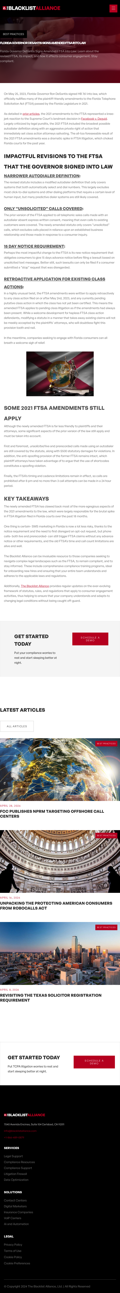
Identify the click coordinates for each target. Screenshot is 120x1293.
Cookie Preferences (17, 1263)
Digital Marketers (15, 1206)
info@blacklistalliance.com (20, 1130)
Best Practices (13, 34)
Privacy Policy (13, 1244)
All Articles (17, 726)
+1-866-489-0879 (14, 1137)
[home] (31, 8)
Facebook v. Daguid (94, 118)
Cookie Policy (13, 1256)
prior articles (31, 113)
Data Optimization (16, 1179)
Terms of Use (12, 1250)
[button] (112, 8)
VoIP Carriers (12, 1218)
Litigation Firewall (15, 1173)
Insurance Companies (18, 1212)
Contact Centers (15, 1200)
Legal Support (13, 1156)
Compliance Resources (19, 1161)
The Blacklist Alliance (35, 586)
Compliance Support (18, 1167)
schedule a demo (90, 639)
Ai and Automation (16, 1223)
